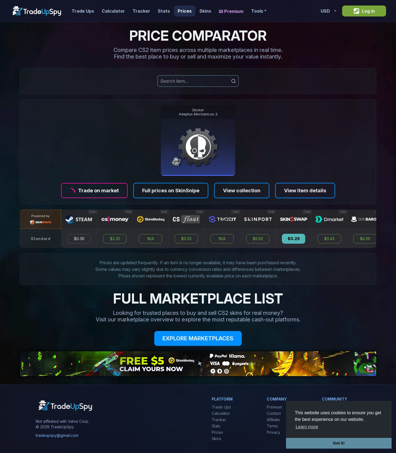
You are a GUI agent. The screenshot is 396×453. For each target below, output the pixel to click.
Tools (258, 11)
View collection (241, 190)
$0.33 (186, 239)
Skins (205, 11)
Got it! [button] (339, 443)
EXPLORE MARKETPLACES (198, 338)
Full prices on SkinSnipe (170, 190)
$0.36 (79, 239)
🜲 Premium (231, 11)
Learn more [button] (307, 426)
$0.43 (329, 239)
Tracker (141, 11)
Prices (185, 11)
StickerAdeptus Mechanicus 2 (198, 112)
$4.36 (365, 239)
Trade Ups (83, 11)
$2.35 (115, 239)
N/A (150, 239)
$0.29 (294, 239)
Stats (164, 11)
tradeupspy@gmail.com (57, 435)
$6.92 (258, 239)
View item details (305, 190)
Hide (92, 211)
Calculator (113, 11)
